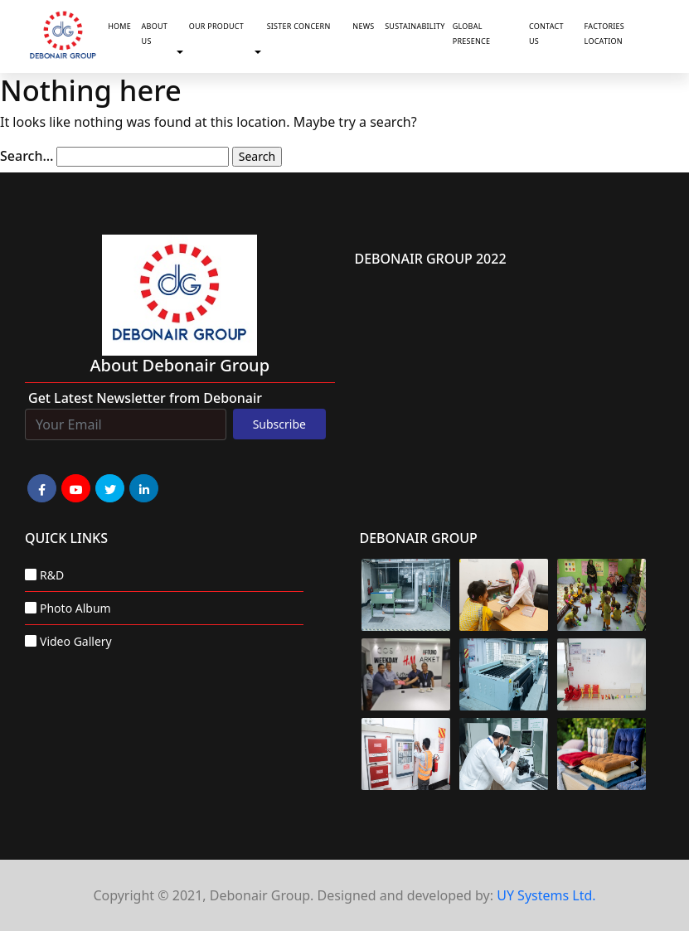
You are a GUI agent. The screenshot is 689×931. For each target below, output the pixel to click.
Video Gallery (76, 641)
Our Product (216, 26)
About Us (154, 33)
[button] (183, 53)
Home (119, 26)
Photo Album (75, 608)
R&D (52, 575)
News (363, 26)
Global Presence (472, 33)
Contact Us (546, 33)
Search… (26, 156)
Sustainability (415, 26)
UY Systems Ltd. (546, 895)
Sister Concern (299, 26)
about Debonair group (179, 365)
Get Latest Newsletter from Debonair (145, 398)
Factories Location (604, 33)
